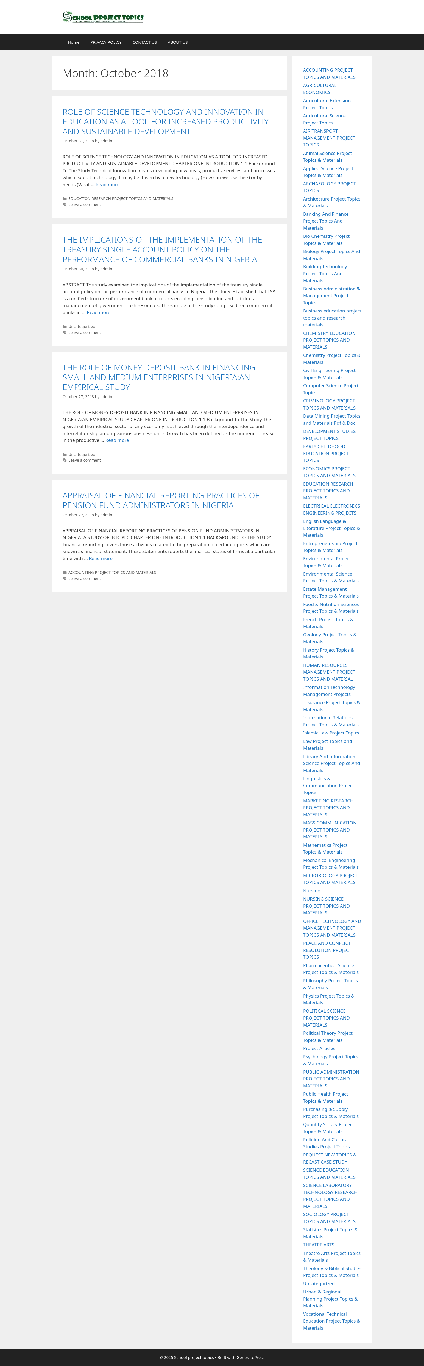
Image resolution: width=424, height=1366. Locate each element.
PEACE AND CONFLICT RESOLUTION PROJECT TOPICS (327, 950)
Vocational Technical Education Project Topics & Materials (331, 1321)
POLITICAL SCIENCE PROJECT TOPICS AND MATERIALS (326, 1018)
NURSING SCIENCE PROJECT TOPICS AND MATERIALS (326, 906)
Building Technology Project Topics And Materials (325, 273)
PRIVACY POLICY (106, 42)
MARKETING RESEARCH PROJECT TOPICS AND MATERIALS (328, 808)
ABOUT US (178, 42)
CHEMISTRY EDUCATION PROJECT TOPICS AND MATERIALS (329, 340)
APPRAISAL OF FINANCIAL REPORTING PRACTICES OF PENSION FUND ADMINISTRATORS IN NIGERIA (161, 500)
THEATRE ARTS (318, 1245)
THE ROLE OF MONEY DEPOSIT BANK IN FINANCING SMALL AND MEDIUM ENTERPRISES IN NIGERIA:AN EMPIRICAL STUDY (159, 377)
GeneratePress (250, 1357)
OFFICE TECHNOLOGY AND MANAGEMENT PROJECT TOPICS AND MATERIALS (332, 928)
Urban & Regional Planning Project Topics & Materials (330, 1299)
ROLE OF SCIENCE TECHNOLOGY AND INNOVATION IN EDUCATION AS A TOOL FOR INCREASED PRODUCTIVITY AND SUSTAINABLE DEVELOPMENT (166, 121)
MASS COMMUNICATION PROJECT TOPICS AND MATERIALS (330, 830)
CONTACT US (144, 42)
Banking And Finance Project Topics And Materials (326, 221)
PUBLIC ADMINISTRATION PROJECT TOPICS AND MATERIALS (331, 1079)
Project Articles (319, 1048)
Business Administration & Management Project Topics (331, 296)
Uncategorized (81, 326)
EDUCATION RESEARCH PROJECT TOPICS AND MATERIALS (120, 198)
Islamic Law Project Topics (331, 733)
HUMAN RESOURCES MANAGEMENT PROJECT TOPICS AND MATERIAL (329, 672)
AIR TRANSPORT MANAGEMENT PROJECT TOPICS (329, 138)
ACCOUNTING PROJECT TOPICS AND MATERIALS (112, 572)
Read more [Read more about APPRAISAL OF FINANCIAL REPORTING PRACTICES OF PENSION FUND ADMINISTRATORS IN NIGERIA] (101, 558)
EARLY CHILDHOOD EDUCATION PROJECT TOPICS (326, 453)
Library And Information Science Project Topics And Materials (331, 763)
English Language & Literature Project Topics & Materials (331, 528)
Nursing (311, 890)
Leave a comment (84, 204)
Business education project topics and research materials (332, 318)
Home (74, 42)
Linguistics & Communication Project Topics (328, 785)
